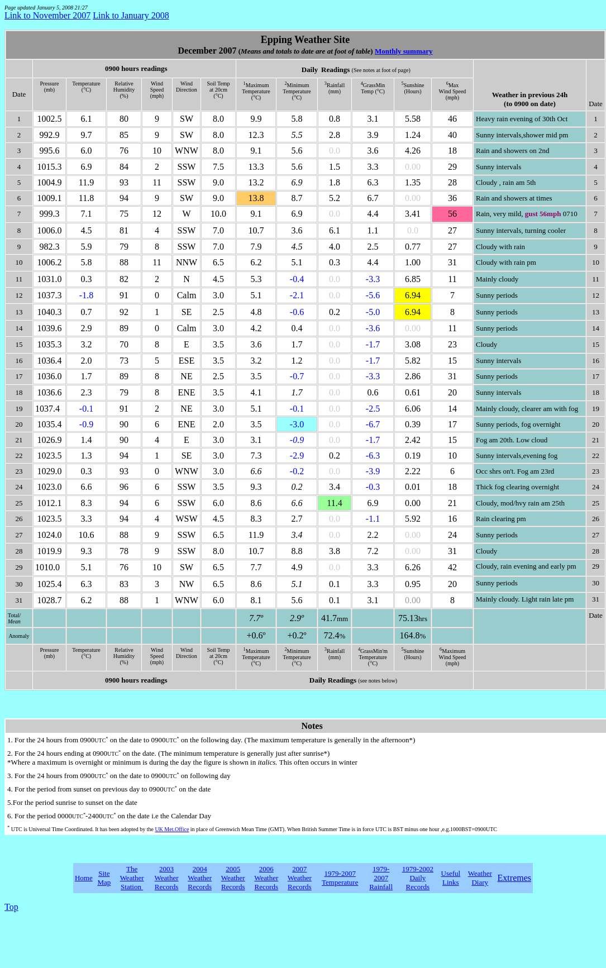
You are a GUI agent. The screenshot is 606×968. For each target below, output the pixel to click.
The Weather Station (132, 878)
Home (84, 878)
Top (11, 907)
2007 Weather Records (300, 878)
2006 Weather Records (266, 878)
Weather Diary (480, 877)
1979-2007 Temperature (340, 877)
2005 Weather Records (233, 878)
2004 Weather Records (200, 878)
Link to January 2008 (131, 15)
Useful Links (451, 877)
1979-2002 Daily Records (417, 878)
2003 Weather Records (167, 878)
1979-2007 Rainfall (381, 878)
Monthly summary (404, 51)
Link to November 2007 (47, 15)
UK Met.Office (172, 829)
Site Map (104, 877)
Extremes (514, 878)
